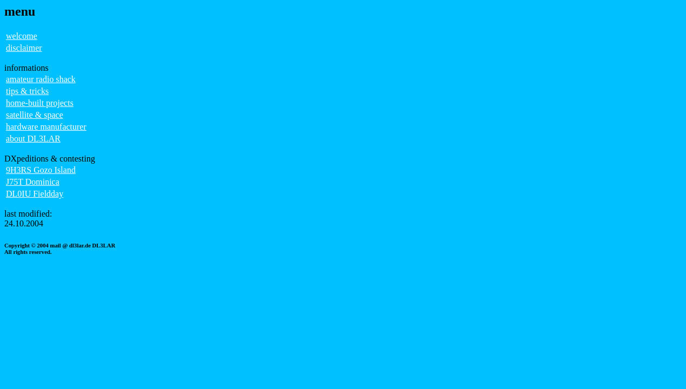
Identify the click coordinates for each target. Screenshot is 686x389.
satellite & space (34, 114)
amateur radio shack (41, 79)
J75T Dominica (32, 181)
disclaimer (24, 47)
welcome (21, 36)
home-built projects (39, 103)
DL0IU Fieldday (34, 193)
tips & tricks (27, 91)
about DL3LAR (33, 138)
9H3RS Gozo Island (41, 170)
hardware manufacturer (46, 126)
